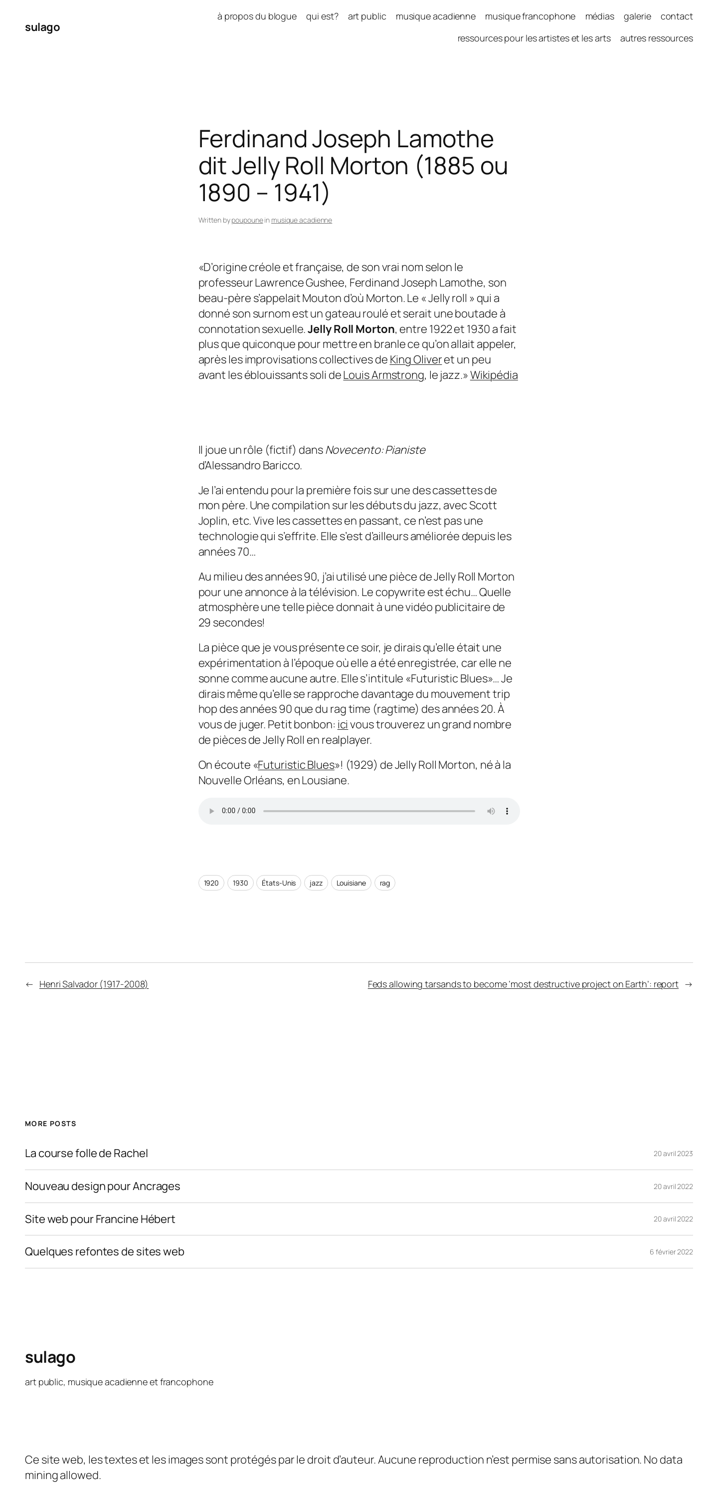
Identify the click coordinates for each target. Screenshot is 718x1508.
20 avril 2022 (673, 1186)
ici (343, 724)
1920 (211, 883)
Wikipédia (494, 374)
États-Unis (279, 883)
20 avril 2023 (673, 1153)
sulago (42, 26)
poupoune (247, 220)
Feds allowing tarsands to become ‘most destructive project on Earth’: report (523, 984)
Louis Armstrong (383, 374)
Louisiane (351, 883)
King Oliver (416, 359)
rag (385, 883)
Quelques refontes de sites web (104, 1251)
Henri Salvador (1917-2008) (94, 984)
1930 (240, 883)
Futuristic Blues (296, 764)
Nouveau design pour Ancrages (102, 1186)
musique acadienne (301, 220)
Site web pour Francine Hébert (100, 1219)
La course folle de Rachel (86, 1153)
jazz (316, 883)
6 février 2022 (671, 1251)
